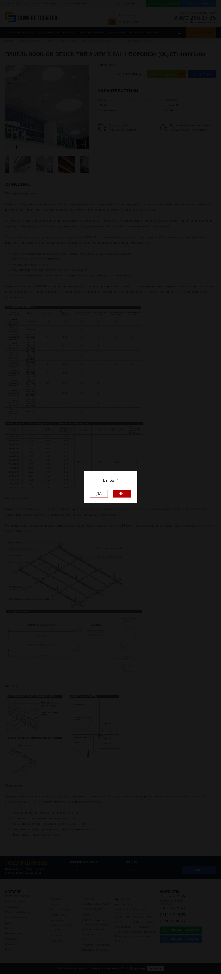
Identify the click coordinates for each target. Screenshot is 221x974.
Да (99, 493)
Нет (122, 493)
